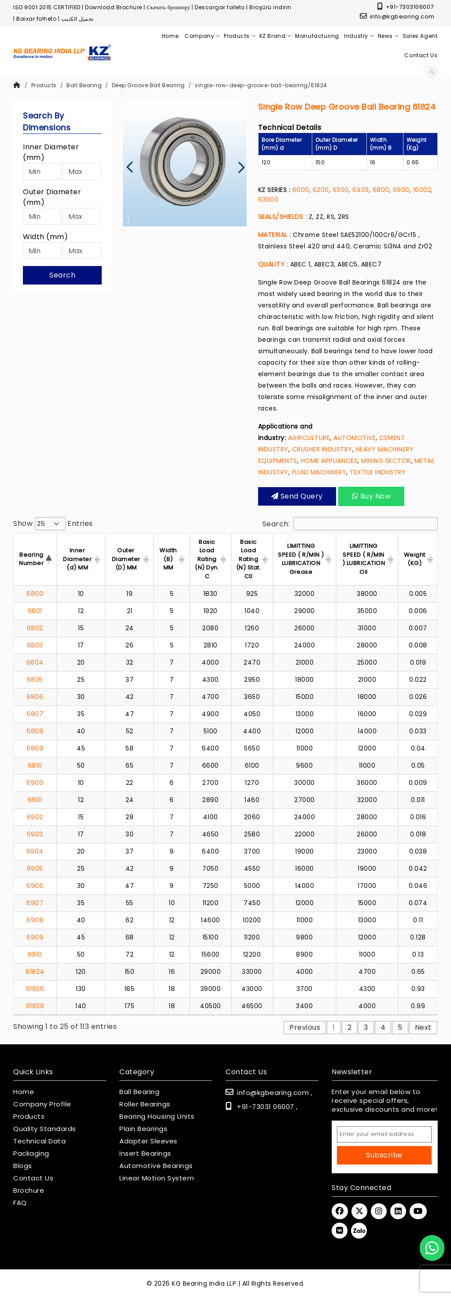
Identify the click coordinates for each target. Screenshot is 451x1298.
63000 (268, 199)
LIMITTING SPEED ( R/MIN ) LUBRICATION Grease (301, 559)
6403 (360, 189)
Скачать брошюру (168, 7)
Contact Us (33, 1178)
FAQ (20, 1202)
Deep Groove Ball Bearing (148, 85)
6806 (34, 696)
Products (44, 85)
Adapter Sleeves (148, 1141)
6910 (35, 954)
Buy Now (371, 496)
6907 (34, 903)
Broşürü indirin (270, 7)
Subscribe (384, 1155)
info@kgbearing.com (397, 16)
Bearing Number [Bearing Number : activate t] (31, 559)
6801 (35, 610)
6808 (34, 731)
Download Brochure (113, 7)
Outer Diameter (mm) (52, 197)
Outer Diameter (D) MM (126, 559)
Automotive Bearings (156, 1165)
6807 (34, 714)
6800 (381, 189)
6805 (35, 679)
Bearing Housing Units (157, 1116)
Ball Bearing (84, 85)
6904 (35, 851)
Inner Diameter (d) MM (77, 559)
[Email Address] (384, 1134)
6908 (34, 920)
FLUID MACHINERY (319, 472)
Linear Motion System (156, 1178)
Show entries (53, 523)
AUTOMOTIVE (354, 437)
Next (423, 1027)
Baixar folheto (36, 18)
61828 (35, 1006)
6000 (300, 189)
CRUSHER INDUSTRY (322, 449)
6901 (35, 799)
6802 (35, 628)
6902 (35, 817)
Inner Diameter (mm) (51, 152)
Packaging (31, 1153)
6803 (35, 645)
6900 (401, 189)
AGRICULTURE (309, 437)
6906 (34, 885)
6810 (35, 765)
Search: (350, 523)
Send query (297, 496)
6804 (35, 662)
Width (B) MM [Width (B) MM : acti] (168, 559)
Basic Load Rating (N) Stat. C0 (248, 559)
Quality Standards (44, 1128)
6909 (34, 937)
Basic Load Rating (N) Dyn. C (207, 559)
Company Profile (42, 1104)
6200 (321, 189)
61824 (35, 971)
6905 (35, 868)
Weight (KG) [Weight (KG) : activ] (414, 559)
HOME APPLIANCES (329, 460)
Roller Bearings (144, 1104)
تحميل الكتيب (77, 18)
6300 (341, 189)
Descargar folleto (220, 7)
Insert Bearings (145, 1153)
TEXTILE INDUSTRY (378, 472)
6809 (34, 748)
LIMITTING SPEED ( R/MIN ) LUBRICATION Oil (363, 559)
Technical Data (39, 1141)
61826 (35, 988)
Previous (304, 1027)
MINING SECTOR (386, 460)
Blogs (22, 1165)
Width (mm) (45, 237)
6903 (35, 834)
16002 (422, 189)
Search (62, 275)
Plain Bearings (143, 1128)
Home (23, 1091)
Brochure (28, 1190)
